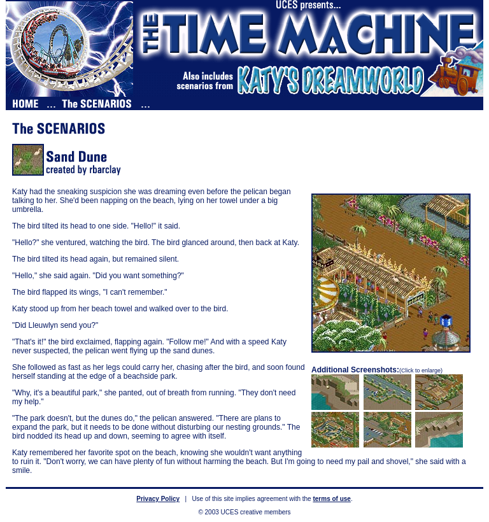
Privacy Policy (158, 498)
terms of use (331, 498)
